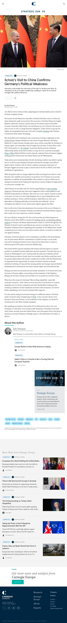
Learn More (41, 409)
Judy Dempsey (10, 105)
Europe (57, 419)
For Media (53, 606)
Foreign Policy (10, 419)
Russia (27, 423)
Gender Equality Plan (56, 608)
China (7, 423)
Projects (53, 592)
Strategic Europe (22, 75)
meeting (46, 131)
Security (43, 419)
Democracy (29, 419)
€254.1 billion (10, 153)
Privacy (52, 604)
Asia (50, 419)
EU (36, 419)
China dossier (10, 140)
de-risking (24, 148)
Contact (52, 599)
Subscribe (17, 582)
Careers (52, 602)
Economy (20, 419)
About (37, 603)
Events (52, 595)
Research (38, 592)
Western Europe (17, 423)
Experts (37, 607)
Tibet (34, 297)
